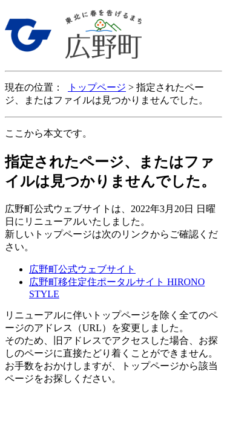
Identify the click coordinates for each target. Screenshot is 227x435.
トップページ (97, 87)
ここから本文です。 (48, 133)
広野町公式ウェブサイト (82, 269)
